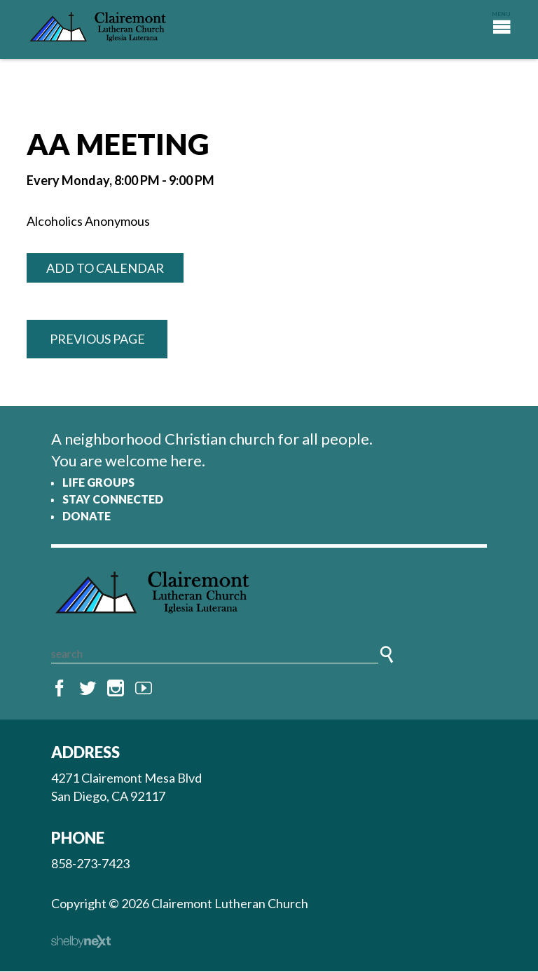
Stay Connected (112, 499)
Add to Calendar (105, 268)
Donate (86, 515)
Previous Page (97, 338)
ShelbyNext (81, 943)
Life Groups (98, 482)
